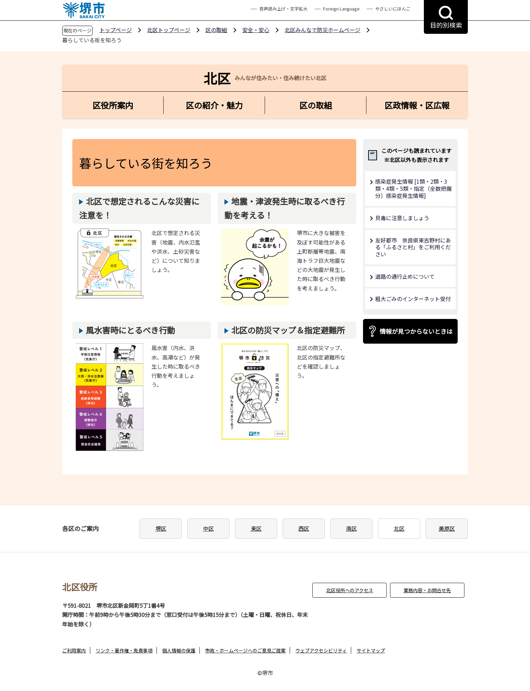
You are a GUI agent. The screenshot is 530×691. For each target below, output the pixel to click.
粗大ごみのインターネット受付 (413, 299)
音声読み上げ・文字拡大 (283, 8)
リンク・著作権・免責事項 (124, 650)
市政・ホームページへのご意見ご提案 (245, 650)
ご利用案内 (74, 650)
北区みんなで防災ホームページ (322, 30)
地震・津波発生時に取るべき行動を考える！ (284, 208)
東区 (256, 528)
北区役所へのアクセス (349, 590)
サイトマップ (371, 650)
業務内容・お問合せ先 (427, 590)
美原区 (447, 528)
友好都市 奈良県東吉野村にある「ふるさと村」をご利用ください (413, 247)
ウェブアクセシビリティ (321, 650)
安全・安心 (255, 30)
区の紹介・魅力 (214, 105)
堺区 (160, 528)
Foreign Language (341, 8)
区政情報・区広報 (417, 105)
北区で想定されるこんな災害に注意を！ (139, 208)
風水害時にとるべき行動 (130, 330)
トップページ (115, 30)
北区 (399, 528)
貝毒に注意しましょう (402, 218)
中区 (208, 528)
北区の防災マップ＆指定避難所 (288, 330)
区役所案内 (113, 105)
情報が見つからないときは (416, 331)
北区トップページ (168, 30)
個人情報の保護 (178, 650)
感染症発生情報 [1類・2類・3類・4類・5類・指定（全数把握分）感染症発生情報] (413, 188)
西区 (303, 528)
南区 (351, 528)
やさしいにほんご (392, 8)
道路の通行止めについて (405, 276)
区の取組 (216, 30)
